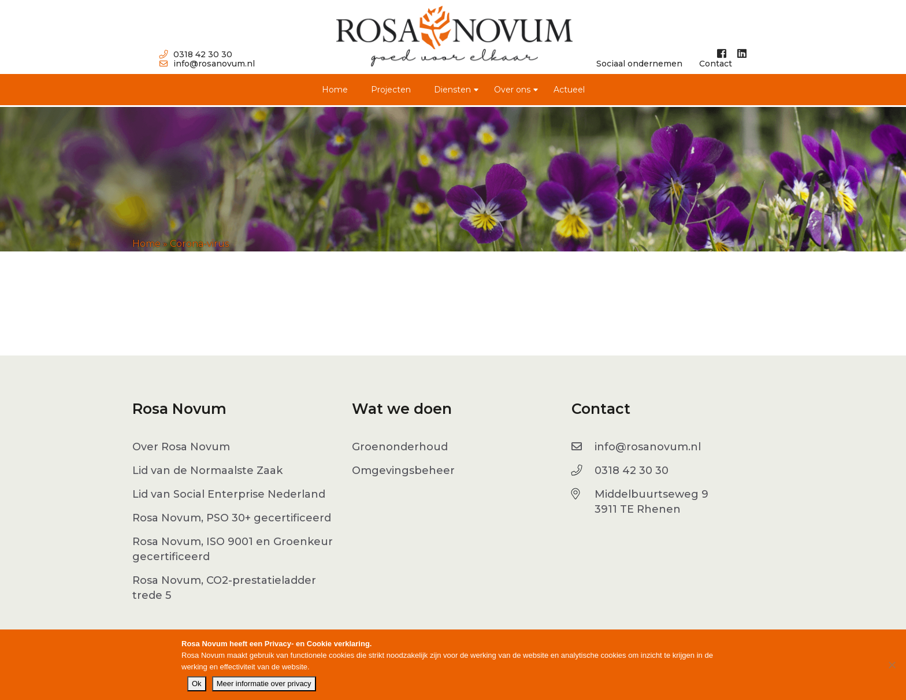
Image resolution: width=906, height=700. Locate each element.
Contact (715, 63)
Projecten (391, 89)
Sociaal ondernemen (639, 63)
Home (335, 89)
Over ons (512, 89)
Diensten (452, 89)
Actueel (569, 89)
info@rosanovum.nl (207, 63)
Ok (197, 683)
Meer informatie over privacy (264, 683)
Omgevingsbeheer (403, 470)
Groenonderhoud (400, 446)
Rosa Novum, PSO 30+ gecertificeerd (231, 518)
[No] (891, 665)
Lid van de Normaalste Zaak (207, 470)
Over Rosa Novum (181, 446)
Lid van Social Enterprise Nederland (228, 494)
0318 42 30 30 (195, 54)
